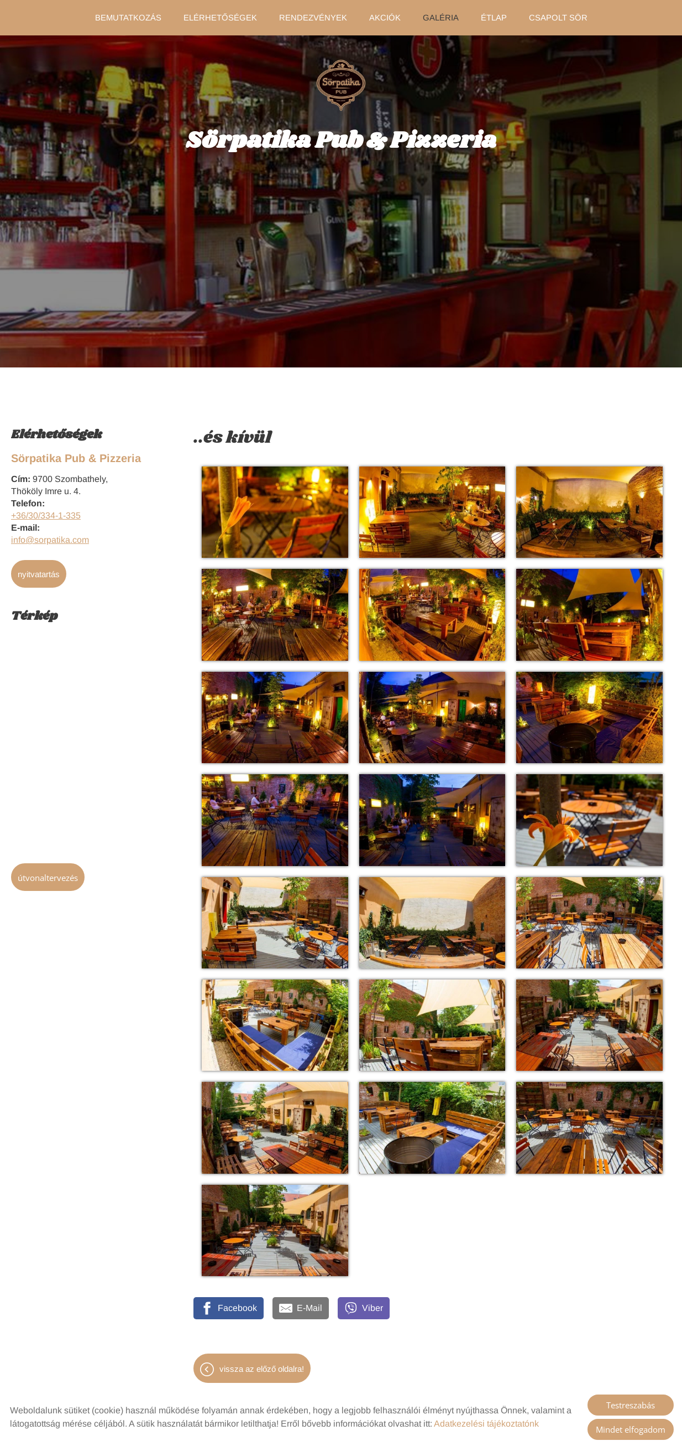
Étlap (493, 17)
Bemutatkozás (129, 17)
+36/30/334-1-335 (46, 510)
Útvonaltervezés (48, 872)
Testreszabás (630, 1405)
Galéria (440, 17)
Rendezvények (313, 17)
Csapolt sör (556, 17)
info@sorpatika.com (50, 534)
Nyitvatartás (39, 568)
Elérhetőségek (221, 17)
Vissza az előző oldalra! (261, 1363)
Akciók (384, 17)
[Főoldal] (341, 79)
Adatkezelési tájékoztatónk (486, 1423)
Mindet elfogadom (630, 1429)
